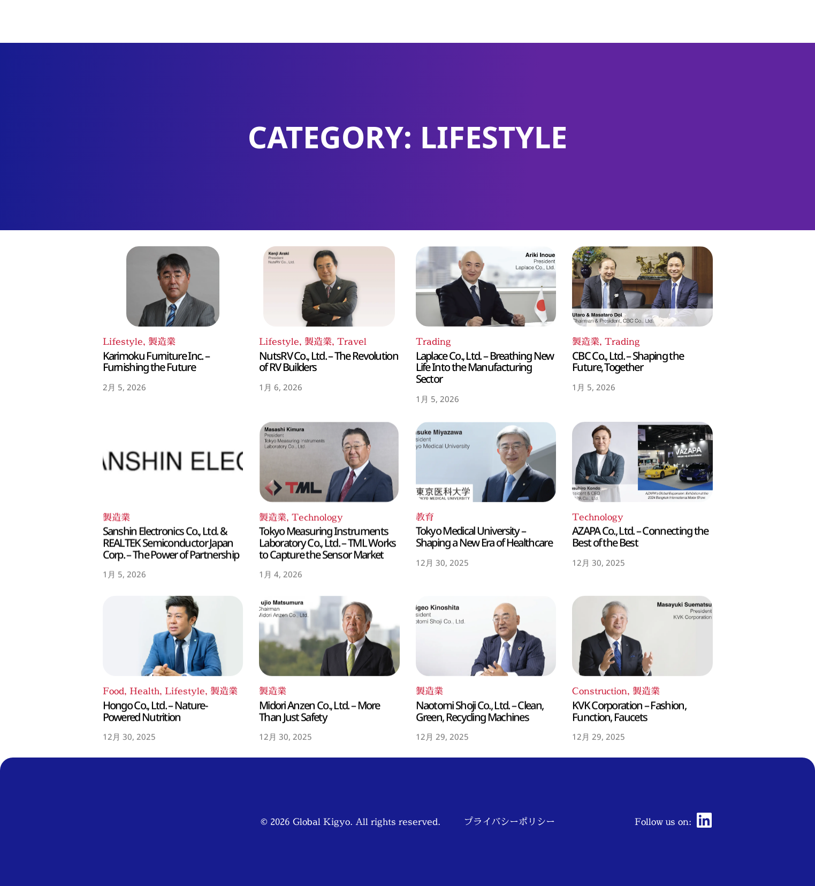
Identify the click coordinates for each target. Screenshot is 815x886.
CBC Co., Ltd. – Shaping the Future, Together (627, 435)
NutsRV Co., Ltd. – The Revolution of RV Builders (328, 435)
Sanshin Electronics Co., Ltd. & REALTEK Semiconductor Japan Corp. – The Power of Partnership (171, 697)
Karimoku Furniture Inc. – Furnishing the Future (156, 435)
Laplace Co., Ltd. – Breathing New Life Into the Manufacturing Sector (485, 446)
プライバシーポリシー (509, 821)
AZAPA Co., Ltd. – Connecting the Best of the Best (640, 680)
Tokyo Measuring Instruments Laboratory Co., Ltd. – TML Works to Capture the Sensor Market (327, 697)
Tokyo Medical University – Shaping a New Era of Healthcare (484, 680)
